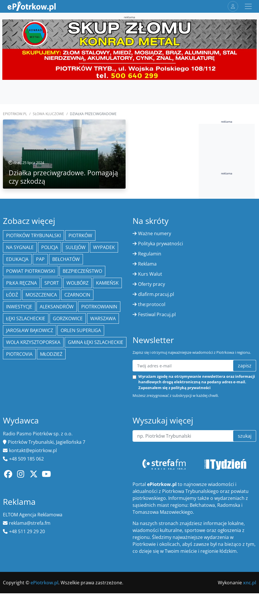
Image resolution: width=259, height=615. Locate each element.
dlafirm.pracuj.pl (156, 294)
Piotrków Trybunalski (33, 235)
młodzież (51, 354)
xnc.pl (249, 582)
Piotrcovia (19, 354)
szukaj (244, 436)
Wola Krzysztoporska (33, 342)
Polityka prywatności (160, 243)
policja (49, 247)
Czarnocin (77, 295)
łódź (12, 295)
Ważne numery (154, 233)
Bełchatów (66, 259)
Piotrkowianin (99, 306)
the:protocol (151, 304)
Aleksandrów (57, 306)
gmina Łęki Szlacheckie (95, 342)
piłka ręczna (21, 283)
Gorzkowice (68, 318)
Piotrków (80, 235)
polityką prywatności (191, 387)
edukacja (17, 259)
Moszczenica (41, 295)
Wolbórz (77, 283)
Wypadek (104, 247)
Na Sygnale (20, 247)
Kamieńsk (107, 283)
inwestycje (19, 306)
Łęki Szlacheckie (25, 318)
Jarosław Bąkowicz (29, 330)
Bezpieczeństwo (82, 271)
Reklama (147, 264)
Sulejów (76, 247)
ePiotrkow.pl (15, 113)
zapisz (244, 365)
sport (51, 283)
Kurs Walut (150, 274)
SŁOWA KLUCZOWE (48, 113)
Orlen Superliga (81, 330)
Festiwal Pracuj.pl (157, 314)
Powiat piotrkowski (30, 271)
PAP (40, 259)
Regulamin (149, 254)
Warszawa (103, 318)
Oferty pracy (151, 284)
